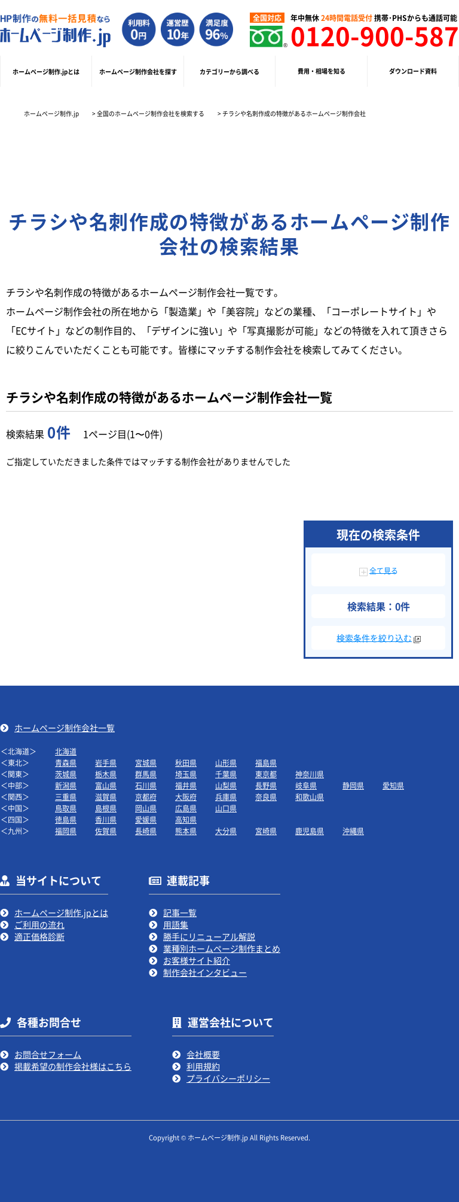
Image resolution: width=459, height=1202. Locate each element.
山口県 (226, 808)
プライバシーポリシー (228, 1078)
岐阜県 (306, 785)
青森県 (65, 762)
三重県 (65, 797)
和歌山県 (309, 797)
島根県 (106, 808)
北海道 (65, 751)
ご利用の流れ (39, 924)
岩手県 (106, 762)
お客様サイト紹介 (196, 960)
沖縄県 (353, 831)
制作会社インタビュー (205, 972)
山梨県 (226, 785)
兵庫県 (226, 797)
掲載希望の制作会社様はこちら (72, 1066)
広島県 (186, 808)
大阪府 (186, 797)
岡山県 (146, 808)
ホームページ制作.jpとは (61, 912)
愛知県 (393, 785)
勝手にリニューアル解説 (209, 936)
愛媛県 (146, 819)
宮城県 (146, 762)
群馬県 (146, 774)
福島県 (266, 762)
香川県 (106, 819)
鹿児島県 (309, 831)
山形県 (226, 762)
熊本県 (186, 831)
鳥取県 (65, 808)
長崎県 (146, 831)
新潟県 (65, 785)
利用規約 (203, 1066)
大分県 (226, 831)
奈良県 (266, 797)
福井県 (186, 785)
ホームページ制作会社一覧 (64, 728)
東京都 (266, 774)
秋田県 (186, 762)
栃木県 (106, 774)
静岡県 (353, 785)
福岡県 (65, 831)
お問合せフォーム (47, 1054)
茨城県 (65, 774)
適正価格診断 (39, 936)
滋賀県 (106, 797)
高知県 (186, 819)
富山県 (106, 785)
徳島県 (65, 819)
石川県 (146, 785)
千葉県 (226, 774)
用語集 (175, 924)
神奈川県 (309, 774)
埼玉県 (186, 774)
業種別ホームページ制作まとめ (221, 948)
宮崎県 (266, 831)
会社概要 (203, 1054)
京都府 (146, 797)
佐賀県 (106, 831)
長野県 (266, 785)
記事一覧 (180, 912)
